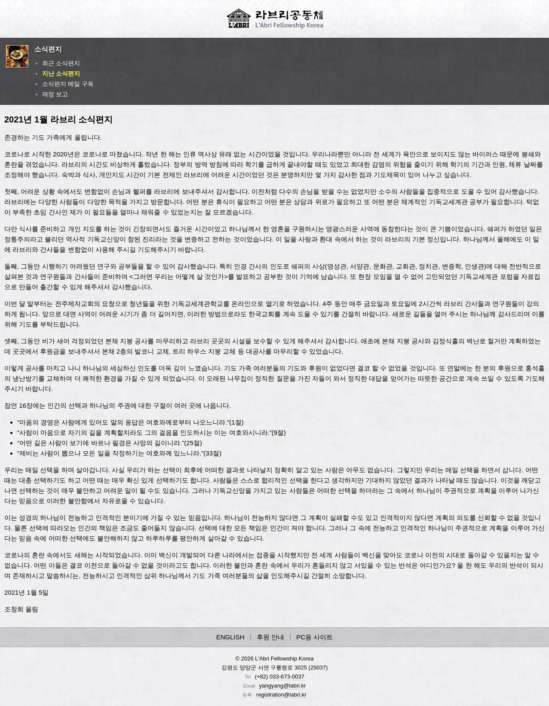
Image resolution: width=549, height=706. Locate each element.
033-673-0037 (287, 676)
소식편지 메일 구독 (68, 83)
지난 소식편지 (61, 73)
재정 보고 (55, 94)
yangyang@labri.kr (282, 685)
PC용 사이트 (314, 637)
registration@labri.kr (281, 694)
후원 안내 (270, 637)
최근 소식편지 (61, 63)
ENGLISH (230, 637)
